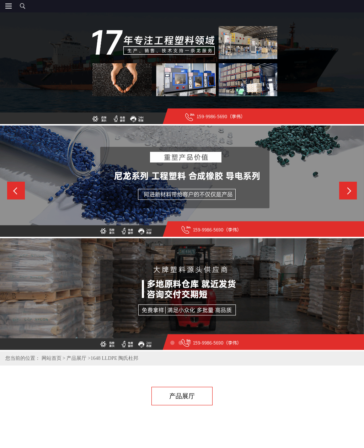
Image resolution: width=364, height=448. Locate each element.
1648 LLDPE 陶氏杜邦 (115, 358)
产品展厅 (76, 358)
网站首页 (51, 358)
